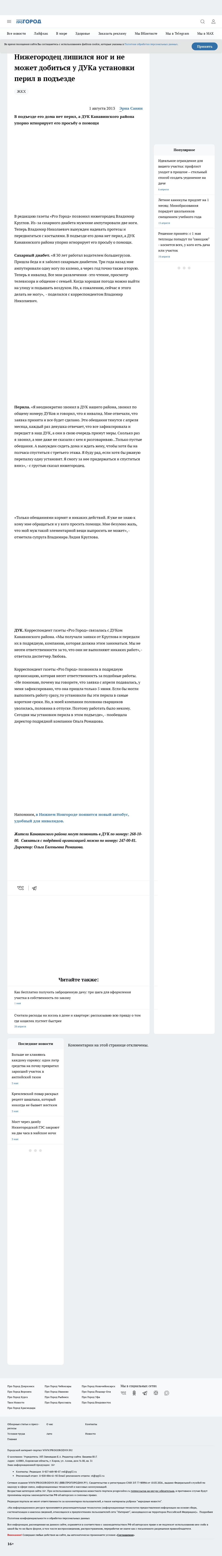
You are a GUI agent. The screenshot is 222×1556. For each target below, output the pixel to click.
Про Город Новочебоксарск (98, 1386)
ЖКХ (21, 91)
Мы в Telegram (177, 33)
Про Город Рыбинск (57, 1397)
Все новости (16, 33)
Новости (90, 1433)
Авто (49, 1433)
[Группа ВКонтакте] (123, 1393)
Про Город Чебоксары (58, 1386)
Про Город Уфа (91, 1397)
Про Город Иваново (57, 1391)
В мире (61, 33)
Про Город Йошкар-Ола (96, 1391)
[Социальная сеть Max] (166, 1393)
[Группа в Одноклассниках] (134, 1393)
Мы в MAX (205, 33)
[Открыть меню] (9, 21)
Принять (204, 46)
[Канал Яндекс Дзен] (155, 1393)
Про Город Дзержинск (20, 1386)
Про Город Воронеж (19, 1391)
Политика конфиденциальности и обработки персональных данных (48, 1518)
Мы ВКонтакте (146, 33)
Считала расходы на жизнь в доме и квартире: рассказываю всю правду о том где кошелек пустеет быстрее (78, 1021)
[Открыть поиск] (202, 21)
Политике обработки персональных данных (151, 44)
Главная (12, 1439)
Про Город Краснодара (21, 1407)
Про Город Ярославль (58, 1402)
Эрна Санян (131, 108)
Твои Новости (15, 1402)
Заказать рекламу (112, 33)
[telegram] (35, 888)
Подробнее (206, 1512)
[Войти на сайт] (213, 21)
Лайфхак (41, 33)
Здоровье (82, 33)
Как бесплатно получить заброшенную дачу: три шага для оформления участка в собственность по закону (78, 998)
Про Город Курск (17, 1397)
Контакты (91, 1424)
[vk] (21, 888)
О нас (49, 1424)
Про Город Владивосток (96, 1402)
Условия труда (16, 1433)
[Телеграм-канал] (145, 1393)
